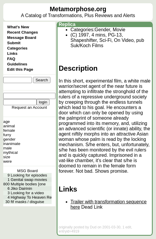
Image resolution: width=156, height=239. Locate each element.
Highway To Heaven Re (31, 197)
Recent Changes (22, 32)
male (7, 148)
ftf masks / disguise (27, 202)
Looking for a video (27, 193)
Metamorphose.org (78, 9)
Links (12, 53)
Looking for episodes (29, 175)
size (6, 157)
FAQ (11, 59)
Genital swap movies (29, 179)
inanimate (11, 143)
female (9, 130)
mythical (10, 152)
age (6, 121)
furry (7, 135)
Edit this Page (20, 69)
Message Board (21, 37)
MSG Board (27, 171)
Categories (17, 48)
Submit (13, 43)
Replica (67, 24)
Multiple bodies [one (28, 184)
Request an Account (29, 107)
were (7, 161)
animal (9, 126)
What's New (18, 27)
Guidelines (17, 64)
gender (9, 139)
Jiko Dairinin (21, 188)
